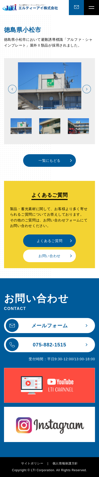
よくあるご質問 (50, 241)
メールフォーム (37, 325)
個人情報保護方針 (65, 463)
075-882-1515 (36, 344)
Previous (12, 89)
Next (86, 89)
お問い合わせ (49, 256)
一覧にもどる (49, 160)
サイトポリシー (32, 463)
